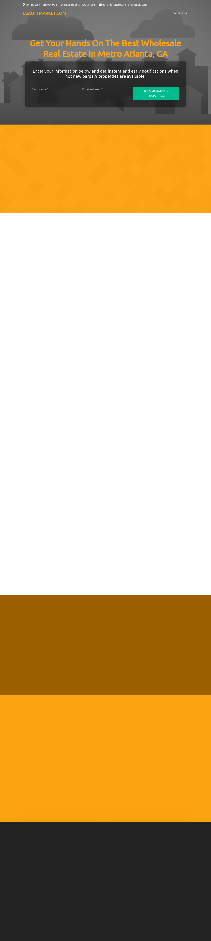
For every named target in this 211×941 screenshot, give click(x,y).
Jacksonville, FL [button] (168, 845)
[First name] (55, 89)
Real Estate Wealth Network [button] (116, 891)
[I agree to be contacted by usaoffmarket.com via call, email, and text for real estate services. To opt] (24, 791)
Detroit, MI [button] (143, 845)
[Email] (105, 89)
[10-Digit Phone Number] (105, 756)
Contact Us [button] (180, 13)
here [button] (126, 922)
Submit (105, 815)
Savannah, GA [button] (93, 845)
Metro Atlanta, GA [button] (44, 845)
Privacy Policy (74, 799)
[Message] (105, 772)
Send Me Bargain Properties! (156, 93)
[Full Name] (105, 730)
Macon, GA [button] (70, 845)
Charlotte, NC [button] (119, 845)
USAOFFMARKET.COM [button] (44, 13)
